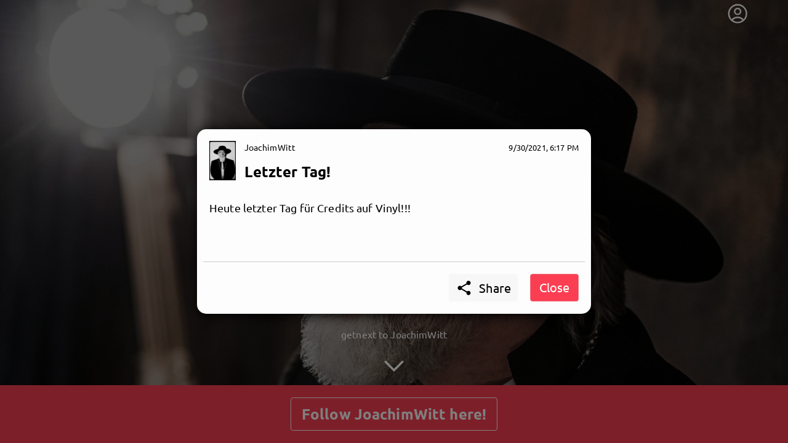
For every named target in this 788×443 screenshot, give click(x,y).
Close (554, 287)
